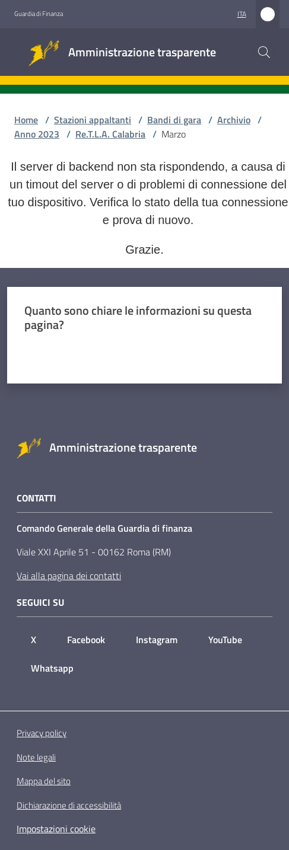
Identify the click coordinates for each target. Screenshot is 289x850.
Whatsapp (52, 668)
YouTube (225, 639)
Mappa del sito (44, 781)
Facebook (86, 639)
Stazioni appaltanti (92, 120)
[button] (264, 52)
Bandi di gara (174, 120)
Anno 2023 (36, 134)
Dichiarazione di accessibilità (69, 805)
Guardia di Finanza (38, 13)
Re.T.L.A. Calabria (110, 134)
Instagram (156, 639)
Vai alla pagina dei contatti (69, 575)
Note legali (36, 757)
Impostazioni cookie (56, 829)
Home (26, 120)
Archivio (233, 120)
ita (241, 14)
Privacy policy (41, 733)
